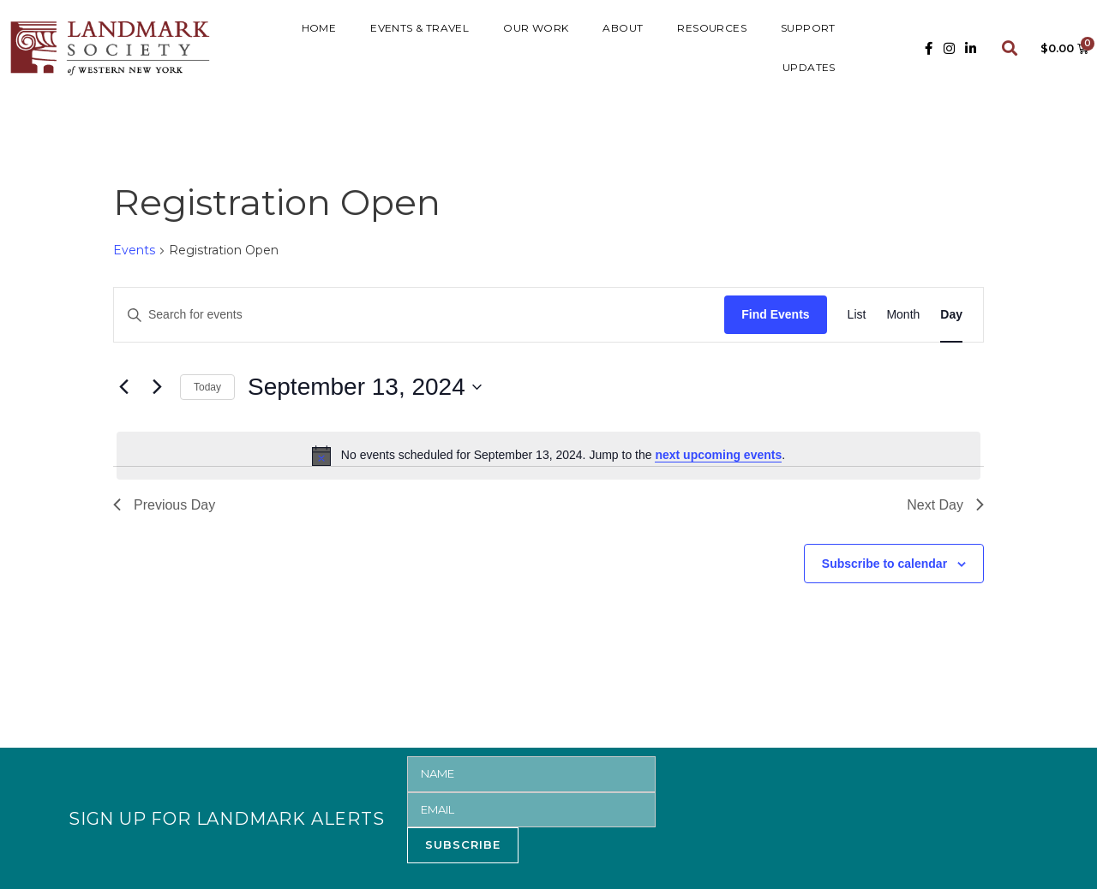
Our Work (535, 27)
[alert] (548, 456)
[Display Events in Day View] (951, 315)
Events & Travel (419, 27)
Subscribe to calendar (884, 563)
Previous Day (164, 505)
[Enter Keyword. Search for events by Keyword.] (419, 315)
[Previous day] (123, 387)
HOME (319, 27)
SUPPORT (808, 27)
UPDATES (809, 67)
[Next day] (157, 387)
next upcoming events (718, 455)
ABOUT (622, 27)
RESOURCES (711, 27)
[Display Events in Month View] (903, 315)
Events (134, 250)
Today (207, 387)
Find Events (775, 314)
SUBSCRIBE (463, 844)
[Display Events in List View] (857, 315)
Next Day (945, 505)
